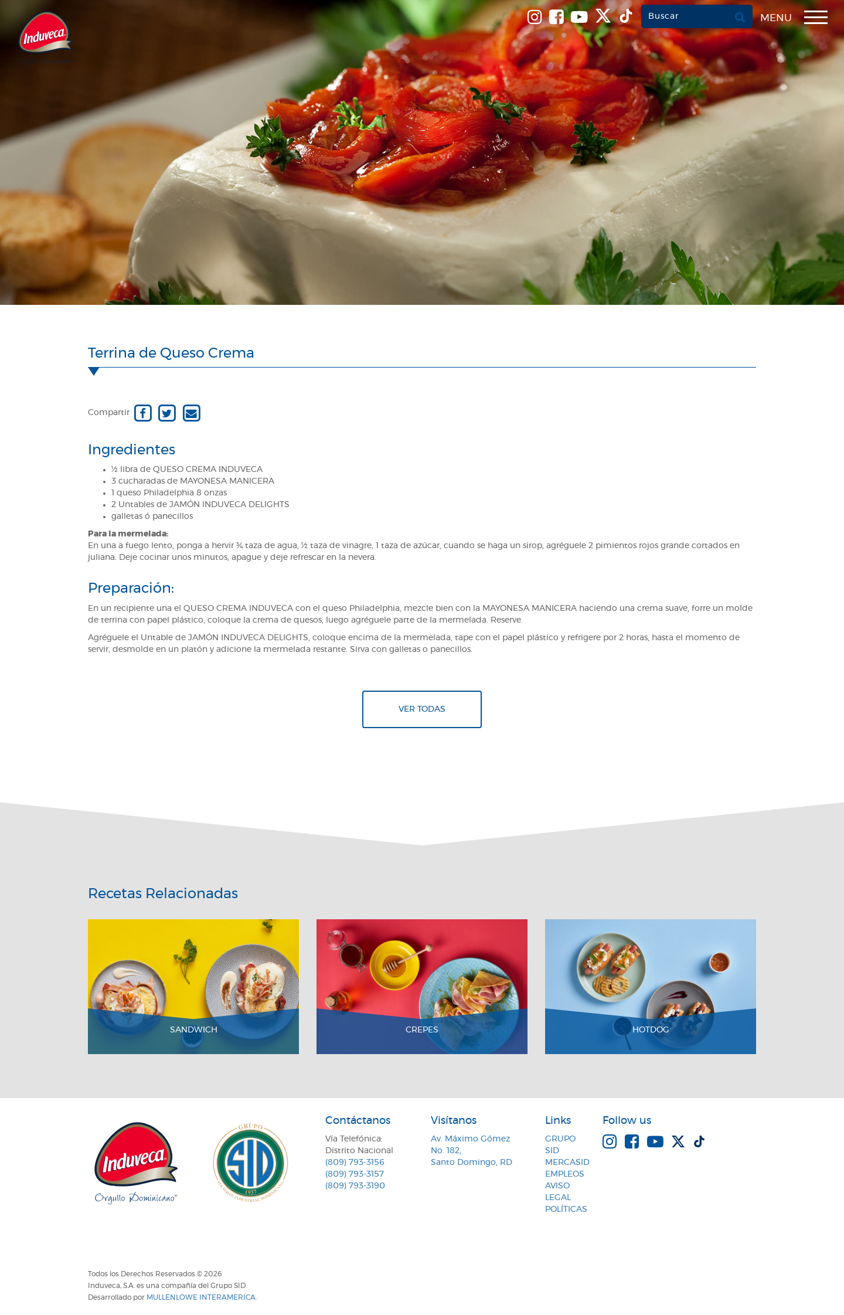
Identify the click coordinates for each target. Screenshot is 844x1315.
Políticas (566, 1209)
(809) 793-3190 (355, 1186)
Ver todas (422, 709)
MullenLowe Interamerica (201, 1297)
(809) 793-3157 (354, 1174)
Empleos (564, 1174)
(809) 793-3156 (354, 1162)
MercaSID (567, 1162)
